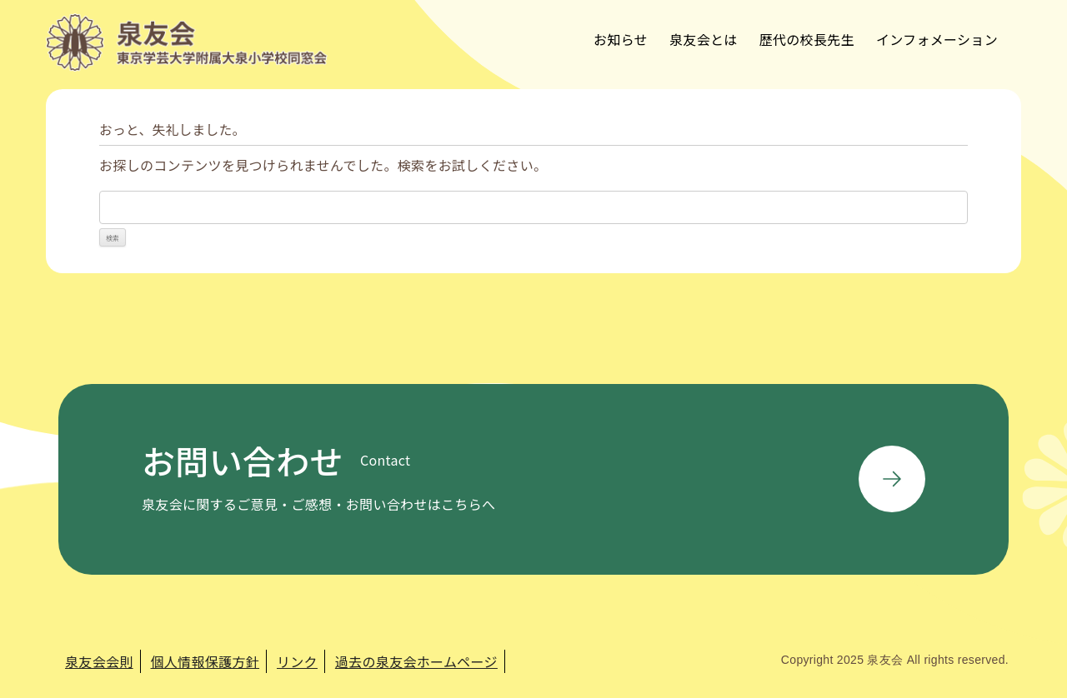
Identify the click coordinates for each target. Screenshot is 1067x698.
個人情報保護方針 (205, 661)
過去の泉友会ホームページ (416, 661)
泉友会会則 (99, 661)
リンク (297, 661)
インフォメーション (937, 39)
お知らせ (621, 39)
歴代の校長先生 (806, 39)
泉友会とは (703, 39)
